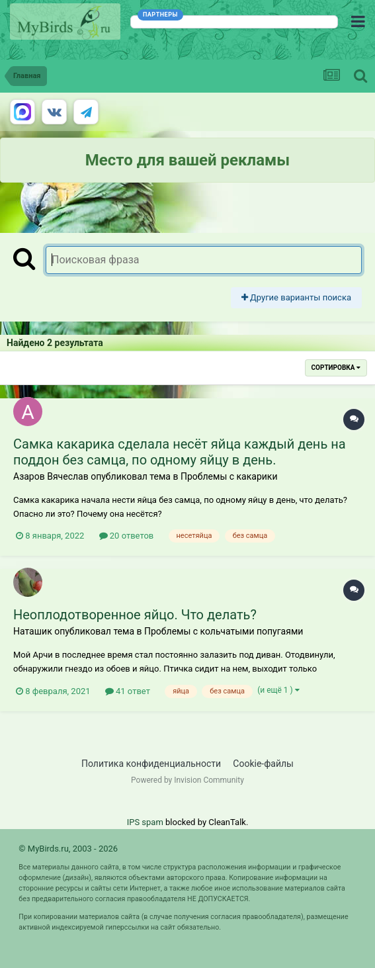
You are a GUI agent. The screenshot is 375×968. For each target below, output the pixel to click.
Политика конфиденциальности (151, 763)
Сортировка (336, 367)
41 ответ (127, 691)
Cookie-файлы (263, 763)
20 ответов (126, 536)
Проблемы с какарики (229, 476)
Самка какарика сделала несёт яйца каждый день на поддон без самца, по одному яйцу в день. (179, 452)
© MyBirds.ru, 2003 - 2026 (68, 849)
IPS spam (145, 822)
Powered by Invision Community (187, 780)
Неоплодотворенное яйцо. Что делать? (135, 615)
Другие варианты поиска (296, 297)
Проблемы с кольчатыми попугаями (223, 631)
